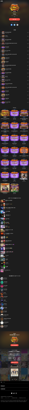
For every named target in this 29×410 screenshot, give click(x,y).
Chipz (4, 382)
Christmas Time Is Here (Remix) (5, 118)
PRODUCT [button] (3, 386)
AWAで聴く (14, 19)
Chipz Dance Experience (5, 143)
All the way (14, 118)
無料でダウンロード (14, 362)
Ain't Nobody (24, 168)
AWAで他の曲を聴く (14, 345)
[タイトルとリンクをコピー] (17, 25)
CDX (24, 180)
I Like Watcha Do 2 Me (5, 155)
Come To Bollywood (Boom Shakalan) (5, 168)
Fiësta (14, 180)
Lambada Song (14, 155)
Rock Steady (24, 143)
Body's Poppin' (14, 168)
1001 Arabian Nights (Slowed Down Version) (24, 119)
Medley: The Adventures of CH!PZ (24, 155)
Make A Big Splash (5, 180)
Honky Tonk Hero (14, 143)
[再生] (3, 32)
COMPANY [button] (3, 389)
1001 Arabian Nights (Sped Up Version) (5, 131)
